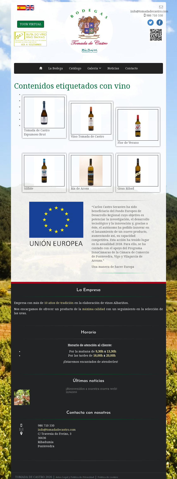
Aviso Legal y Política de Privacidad (75, 473)
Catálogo (75, 68)
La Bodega (55, 68)
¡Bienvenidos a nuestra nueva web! (91, 384)
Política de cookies (108, 473)
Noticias (113, 68)
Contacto (131, 68)
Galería (94, 68)
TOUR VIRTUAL (30, 24)
